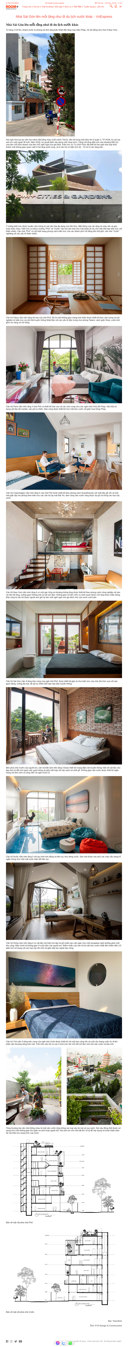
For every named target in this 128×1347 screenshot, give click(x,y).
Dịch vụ (68, 7)
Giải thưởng (47, 7)
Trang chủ (27, 7)
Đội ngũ (58, 7)
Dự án (37, 7)
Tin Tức (77, 7)
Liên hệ (100, 7)
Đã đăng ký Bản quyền (112, 1341)
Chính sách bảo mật (94, 1341)
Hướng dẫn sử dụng (78, 1341)
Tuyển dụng (89, 7)
